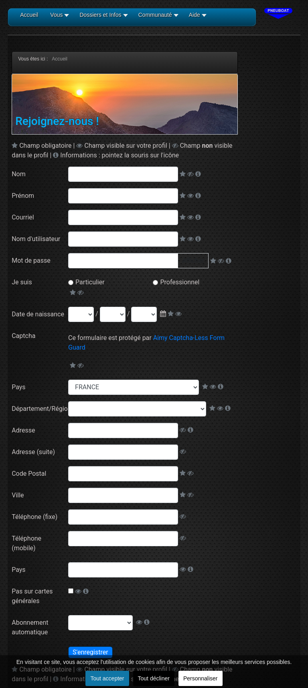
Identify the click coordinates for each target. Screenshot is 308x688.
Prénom (23, 195)
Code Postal (29, 473)
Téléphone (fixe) (34, 517)
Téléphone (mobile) (26, 543)
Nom (19, 174)
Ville (18, 495)
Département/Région (40, 408)
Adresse (23, 430)
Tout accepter (107, 678)
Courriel (23, 217)
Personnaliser (200, 678)
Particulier (90, 282)
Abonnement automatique (30, 627)
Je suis (22, 282)
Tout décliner (154, 678)
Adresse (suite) (33, 452)
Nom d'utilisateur (36, 239)
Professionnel (179, 282)
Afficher (193, 260)
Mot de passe (31, 260)
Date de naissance (38, 314)
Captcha (23, 336)
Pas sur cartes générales (32, 596)
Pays (18, 387)
